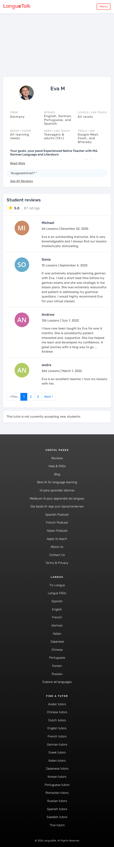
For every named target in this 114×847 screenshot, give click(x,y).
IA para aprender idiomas (57, 490)
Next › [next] (48, 397)
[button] (17, 163)
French (57, 617)
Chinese (57, 650)
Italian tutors (57, 760)
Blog (57, 474)
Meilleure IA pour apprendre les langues (57, 498)
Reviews (57, 458)
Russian (57, 674)
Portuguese (57, 658)
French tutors (57, 736)
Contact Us (57, 555)
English (57, 609)
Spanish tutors (57, 809)
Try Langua (57, 585)
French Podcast (57, 522)
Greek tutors (57, 752)
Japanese (57, 641)
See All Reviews (21, 181)
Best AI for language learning (57, 482)
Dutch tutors (57, 720)
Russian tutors (57, 801)
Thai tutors (57, 825)
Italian (57, 634)
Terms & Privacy (57, 563)
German (57, 625)
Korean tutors (57, 777)
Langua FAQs (57, 593)
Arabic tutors (57, 704)
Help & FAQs (57, 466)
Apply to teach (57, 539)
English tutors (57, 728)
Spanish (57, 601)
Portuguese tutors (57, 785)
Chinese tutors (57, 712)
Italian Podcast (57, 531)
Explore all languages (57, 682)
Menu (104, 6)
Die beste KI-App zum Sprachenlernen (57, 506)
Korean (57, 666)
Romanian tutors (57, 793)
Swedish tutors (57, 817)
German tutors (57, 744)
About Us (57, 547)
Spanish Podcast (57, 514)
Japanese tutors (57, 768)
